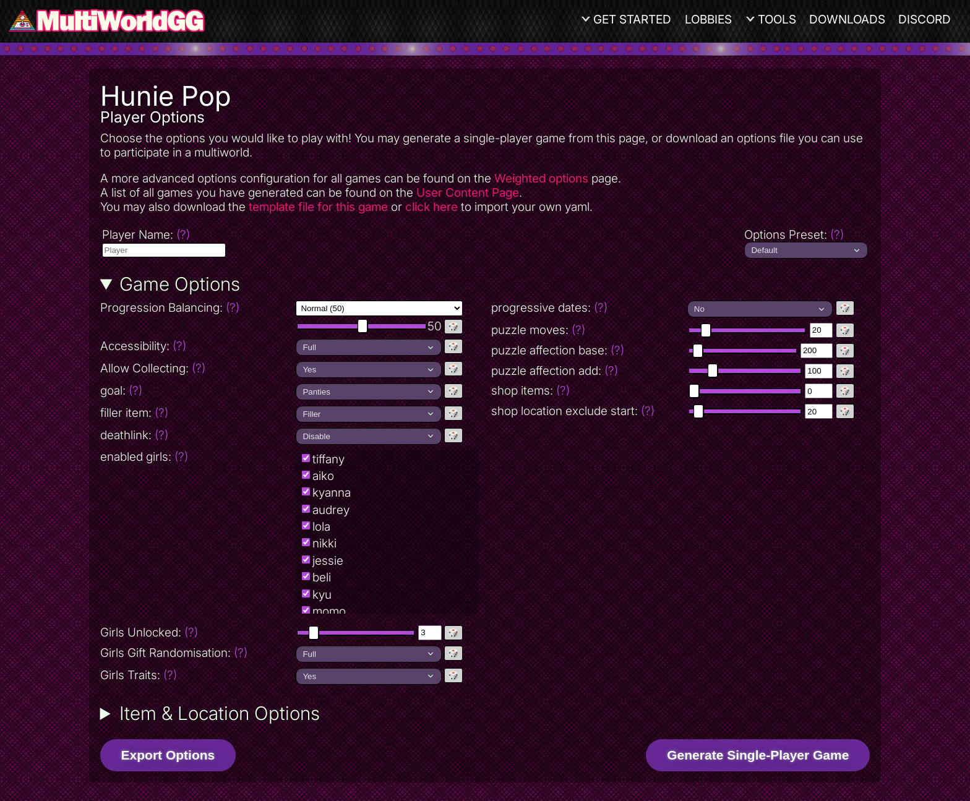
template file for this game (318, 207)
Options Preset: (794, 235)
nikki (324, 543)
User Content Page (467, 193)
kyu (322, 595)
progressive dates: (549, 308)
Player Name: (146, 235)
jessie (327, 561)
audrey (331, 510)
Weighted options (541, 178)
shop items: (530, 390)
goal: (121, 390)
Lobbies (708, 19)
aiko (323, 476)
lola (321, 527)
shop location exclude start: (573, 411)
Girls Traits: (138, 675)
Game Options (179, 284)
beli (321, 577)
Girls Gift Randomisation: (173, 653)
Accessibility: (197, 346)
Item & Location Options (219, 713)
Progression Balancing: (197, 308)
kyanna (331, 493)
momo (329, 611)
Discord (924, 19)
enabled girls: (144, 457)
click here (431, 207)
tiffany (328, 459)
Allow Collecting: (197, 368)
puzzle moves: (538, 330)
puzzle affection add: (554, 371)
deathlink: (134, 435)
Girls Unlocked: (149, 632)
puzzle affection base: (557, 350)
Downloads (847, 19)
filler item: (134, 413)
